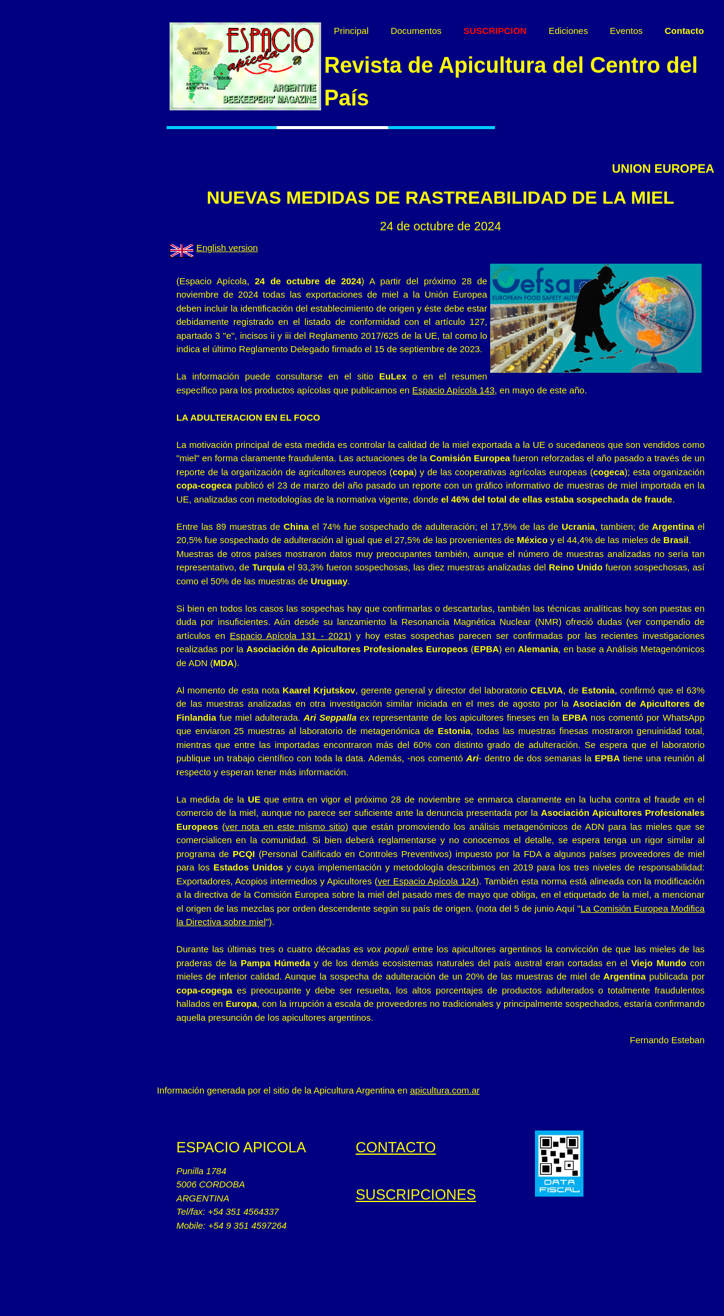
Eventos (651, 30)
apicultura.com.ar (470, 1154)
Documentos (441, 30)
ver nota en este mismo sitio (370, 891)
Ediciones (593, 30)
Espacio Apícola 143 (255, 427)
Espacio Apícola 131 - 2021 (370, 700)
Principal (376, 30)
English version (252, 271)
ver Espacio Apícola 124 (565, 945)
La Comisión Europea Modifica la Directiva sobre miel (375, 986)
